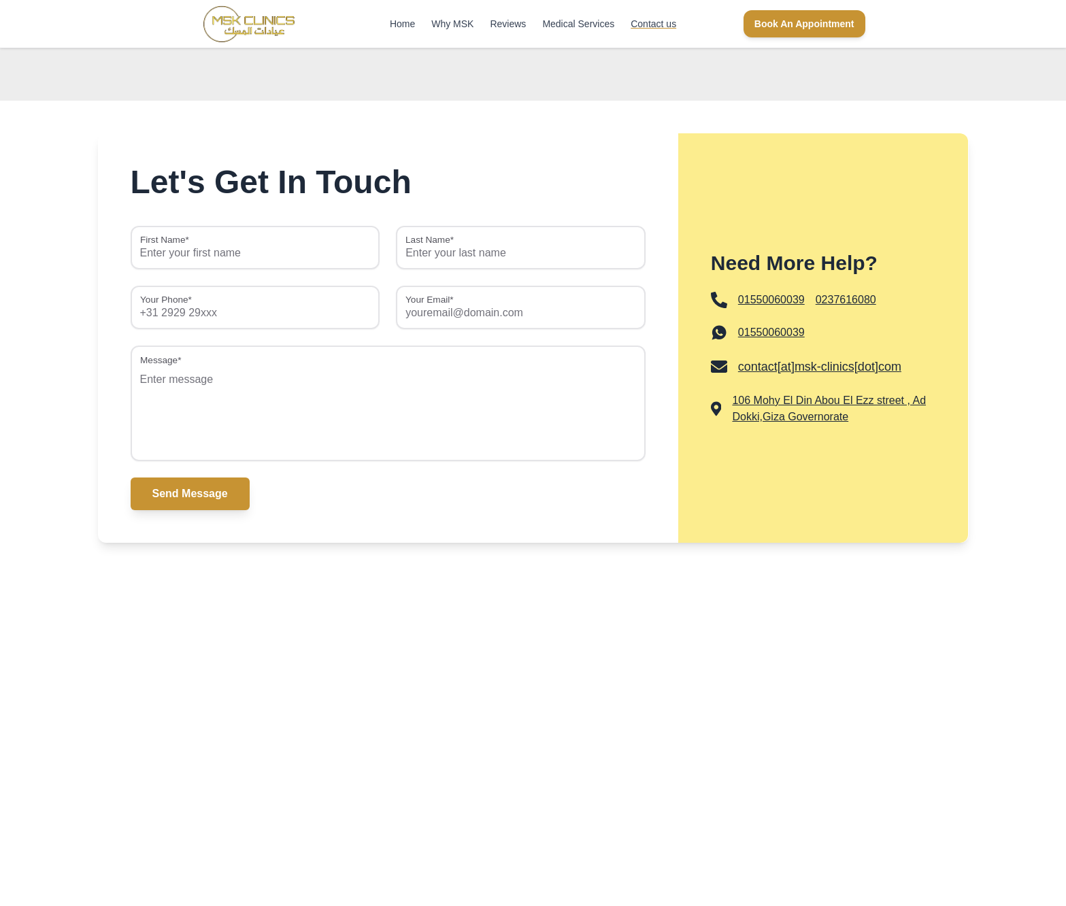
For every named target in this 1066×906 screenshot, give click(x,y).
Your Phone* (166, 300)
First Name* (164, 240)
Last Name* (429, 240)
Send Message (190, 493)
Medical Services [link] (578, 23)
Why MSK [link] (452, 23)
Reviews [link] (508, 23)
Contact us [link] (653, 23)
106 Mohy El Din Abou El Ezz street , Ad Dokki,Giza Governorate (829, 408)
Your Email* (429, 300)
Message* (160, 360)
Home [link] (402, 23)
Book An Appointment (804, 23)
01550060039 (771, 332)
